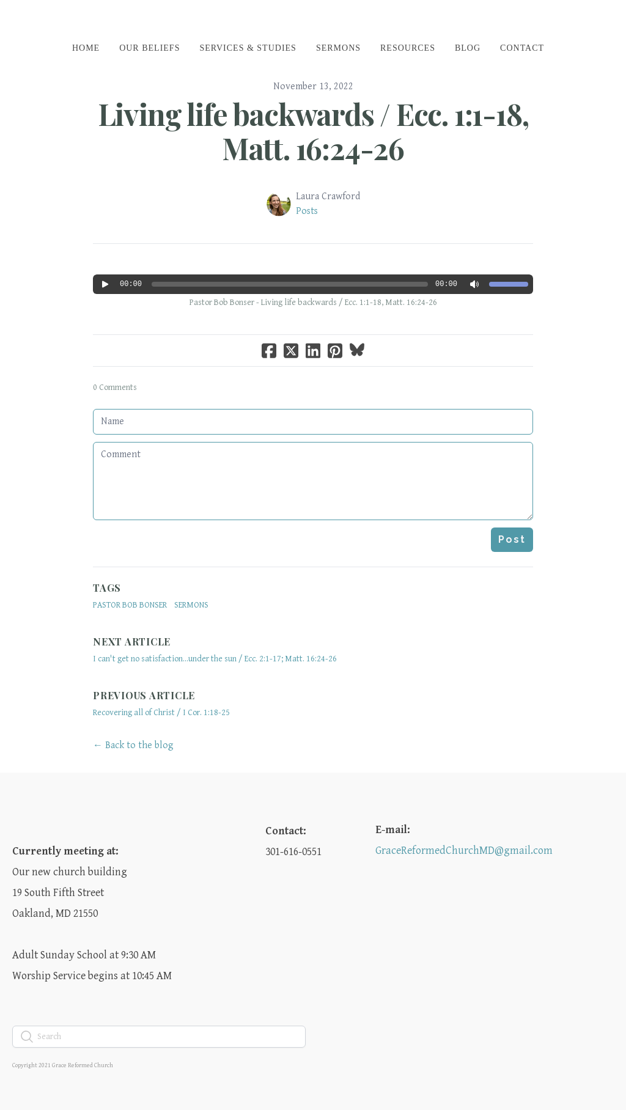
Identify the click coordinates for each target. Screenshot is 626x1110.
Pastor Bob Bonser (130, 605)
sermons (191, 605)
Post (512, 539)
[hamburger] (39, 19)
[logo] (313, 21)
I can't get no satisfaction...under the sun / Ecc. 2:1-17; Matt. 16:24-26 (215, 659)
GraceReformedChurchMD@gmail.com (464, 850)
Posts (307, 211)
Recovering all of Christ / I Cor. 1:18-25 (161, 713)
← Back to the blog (133, 745)
